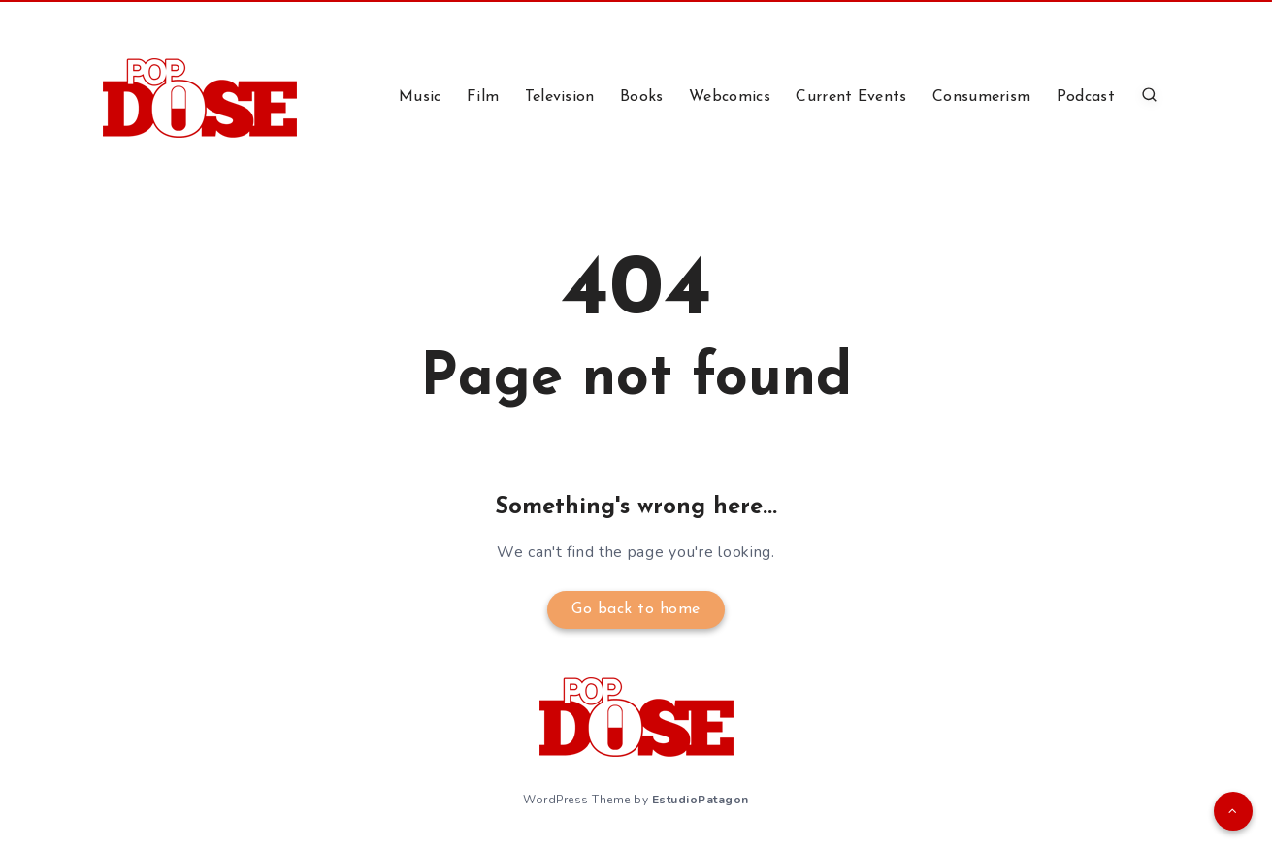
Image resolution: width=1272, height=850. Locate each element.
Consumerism (981, 97)
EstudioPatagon (700, 799)
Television (560, 97)
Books (642, 97)
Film (483, 97)
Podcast (1086, 97)
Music (420, 97)
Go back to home (636, 609)
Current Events (851, 97)
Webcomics (729, 97)
